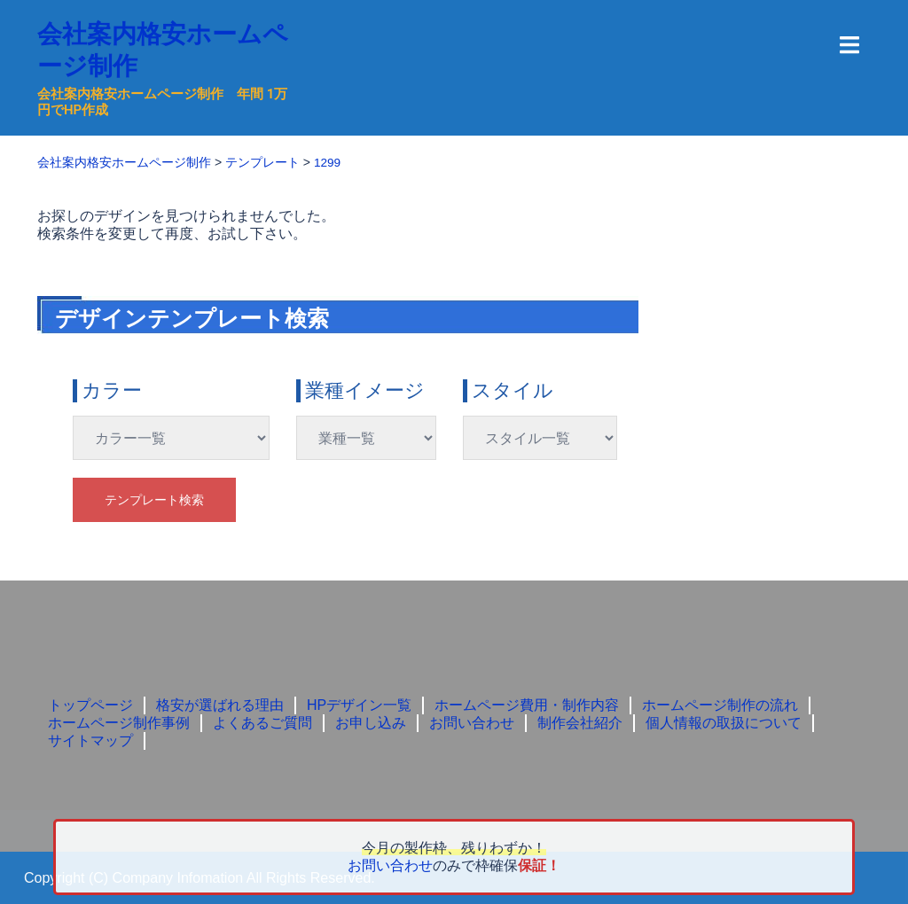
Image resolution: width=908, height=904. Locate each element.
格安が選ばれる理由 (220, 704)
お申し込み (370, 721)
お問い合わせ (471, 721)
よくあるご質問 (262, 721)
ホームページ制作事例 (119, 721)
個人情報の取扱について (724, 721)
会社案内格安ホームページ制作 (157, 49)
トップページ (90, 704)
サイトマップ (90, 739)
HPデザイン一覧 (359, 704)
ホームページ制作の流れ (720, 704)
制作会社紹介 (579, 721)
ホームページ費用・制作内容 (526, 704)
